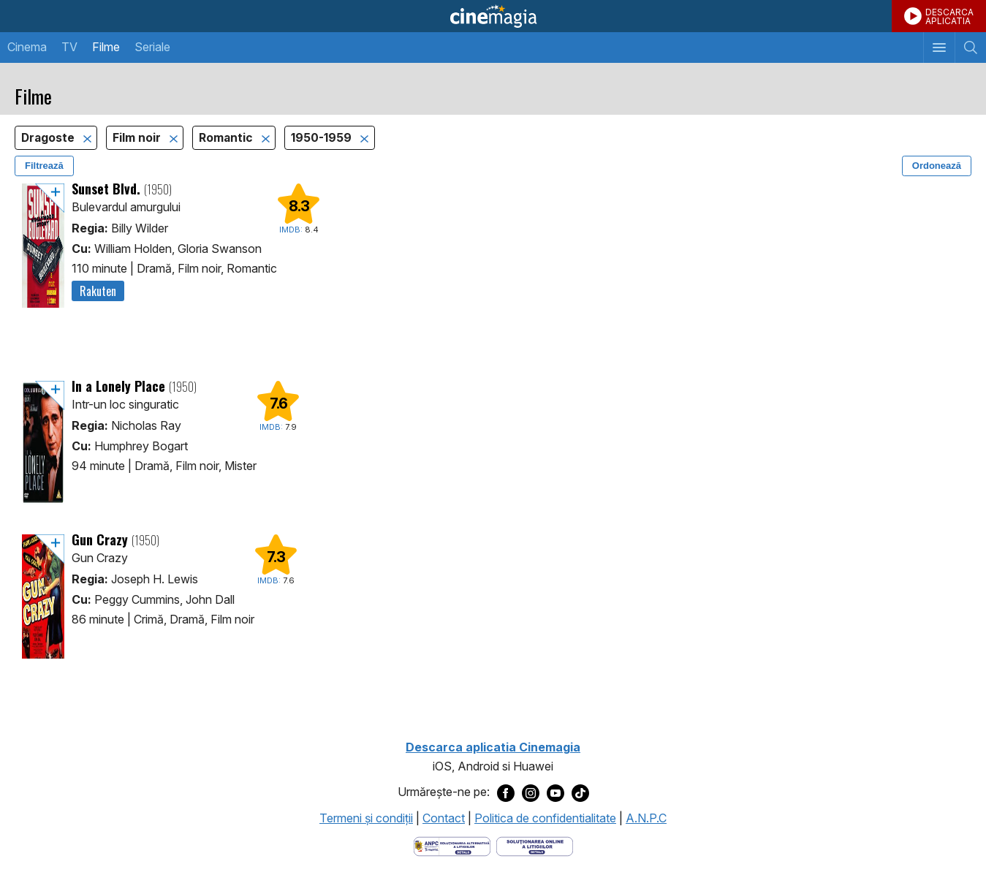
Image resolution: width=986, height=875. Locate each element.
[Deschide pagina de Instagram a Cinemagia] (530, 792)
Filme (106, 46)
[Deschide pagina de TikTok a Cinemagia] (580, 792)
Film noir (138, 138)
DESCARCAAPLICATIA (949, 16)
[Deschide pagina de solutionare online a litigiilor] (534, 845)
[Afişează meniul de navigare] (939, 47)
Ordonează (936, 165)
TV (69, 46)
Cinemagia (493, 16)
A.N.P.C (646, 818)
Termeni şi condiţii (366, 818)
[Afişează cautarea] (970, 47)
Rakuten (98, 291)
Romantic (227, 138)
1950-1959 (322, 138)
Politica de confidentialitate (545, 818)
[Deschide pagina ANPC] (452, 845)
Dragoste (49, 138)
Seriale (152, 46)
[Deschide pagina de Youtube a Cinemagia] (555, 792)
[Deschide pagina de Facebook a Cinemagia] (506, 792)
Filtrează (44, 165)
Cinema (27, 46)
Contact (443, 818)
